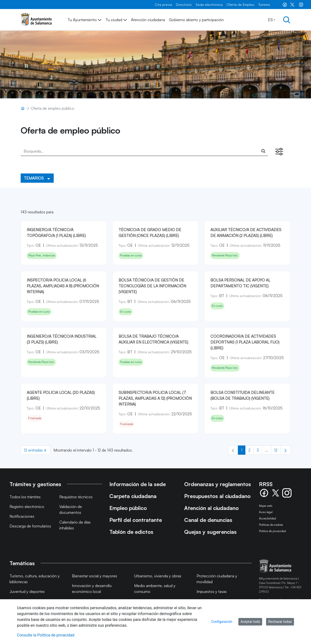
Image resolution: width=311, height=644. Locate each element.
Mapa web (265, 506)
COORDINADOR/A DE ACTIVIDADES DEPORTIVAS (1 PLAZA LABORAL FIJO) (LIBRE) (244, 342)
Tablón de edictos (131, 531)
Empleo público (128, 508)
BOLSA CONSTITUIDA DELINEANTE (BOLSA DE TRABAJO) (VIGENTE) (242, 395)
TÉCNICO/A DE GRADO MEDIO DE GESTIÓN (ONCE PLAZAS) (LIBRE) (150, 232)
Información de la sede (137, 484)
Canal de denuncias (208, 520)
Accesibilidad (267, 518)
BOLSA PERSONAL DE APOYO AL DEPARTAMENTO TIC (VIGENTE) (240, 283)
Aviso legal (266, 512)
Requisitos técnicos (76, 496)
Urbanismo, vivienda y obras (157, 575)
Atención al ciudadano (211, 508)
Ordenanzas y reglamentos (217, 484)
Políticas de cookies (271, 524)
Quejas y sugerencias (210, 531)
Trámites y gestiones (35, 484)
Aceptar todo (250, 622)
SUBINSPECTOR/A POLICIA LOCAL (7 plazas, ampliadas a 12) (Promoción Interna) (155, 398)
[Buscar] (263, 151)
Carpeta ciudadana (132, 496)
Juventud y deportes (27, 591)
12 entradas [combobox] (37, 450)
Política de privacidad (272, 531)
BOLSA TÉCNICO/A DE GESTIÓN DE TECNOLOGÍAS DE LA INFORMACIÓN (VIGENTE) (152, 286)
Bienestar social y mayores (94, 575)
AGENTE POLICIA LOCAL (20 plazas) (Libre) (61, 395)
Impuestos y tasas (212, 591)
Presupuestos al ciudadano (217, 496)
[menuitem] (163, 4)
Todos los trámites (25, 496)
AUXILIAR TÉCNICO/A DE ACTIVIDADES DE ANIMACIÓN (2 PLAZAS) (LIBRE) (245, 232)
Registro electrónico (26, 506)
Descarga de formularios (30, 526)
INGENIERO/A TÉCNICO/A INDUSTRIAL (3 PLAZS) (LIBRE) (61, 339)
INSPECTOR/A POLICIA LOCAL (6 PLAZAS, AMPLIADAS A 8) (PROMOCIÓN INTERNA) (63, 286)
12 (277, 451)
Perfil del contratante (135, 520)
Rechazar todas (280, 622)
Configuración (221, 622)
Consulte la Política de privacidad (45, 635)
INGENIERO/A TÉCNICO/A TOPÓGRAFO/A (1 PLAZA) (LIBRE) (56, 232)
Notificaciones (21, 516)
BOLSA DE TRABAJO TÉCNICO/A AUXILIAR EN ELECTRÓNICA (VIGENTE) (153, 339)
